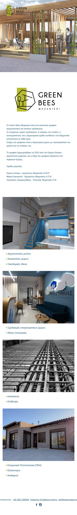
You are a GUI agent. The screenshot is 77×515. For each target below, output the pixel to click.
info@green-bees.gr (67, 500)
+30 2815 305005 (21, 500)
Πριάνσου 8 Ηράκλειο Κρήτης (43, 500)
